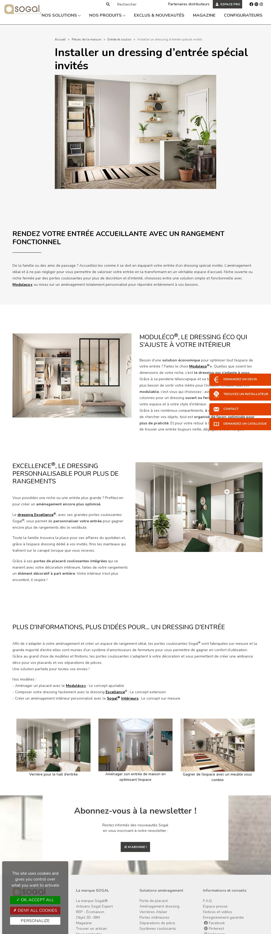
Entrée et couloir (119, 39)
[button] (14, 751)
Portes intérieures (154, 917)
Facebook (214, 923)
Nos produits (107, 15)
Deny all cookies (35, 910)
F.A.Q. (207, 900)
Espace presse (215, 906)
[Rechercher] (137, 4)
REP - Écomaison (90, 911)
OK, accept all (35, 900)
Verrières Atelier (153, 911)
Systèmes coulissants (157, 928)
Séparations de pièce (157, 923)
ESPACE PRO (228, 4)
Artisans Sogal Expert (94, 906)
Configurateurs (243, 15)
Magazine (204, 15)
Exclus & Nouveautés (159, 15)
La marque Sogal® (92, 900)
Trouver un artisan (91, 928)
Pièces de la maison (86, 39)
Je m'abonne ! (135, 847)
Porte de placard (153, 900)
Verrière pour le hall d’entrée (53, 774)
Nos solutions (61, 15)
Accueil (60, 39)
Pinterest (214, 928)
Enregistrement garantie (223, 917)
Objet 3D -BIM (88, 917)
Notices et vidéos (217, 911)
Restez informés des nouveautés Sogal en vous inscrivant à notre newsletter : (135, 828)
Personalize (35, 921)
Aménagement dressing (159, 906)
